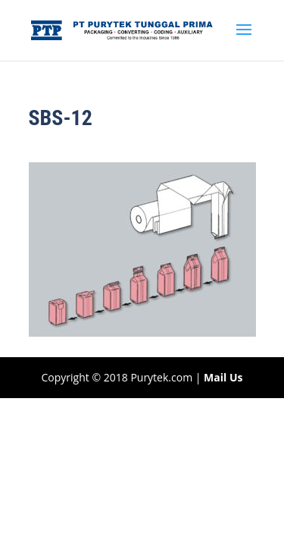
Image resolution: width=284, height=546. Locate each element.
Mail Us (223, 377)
